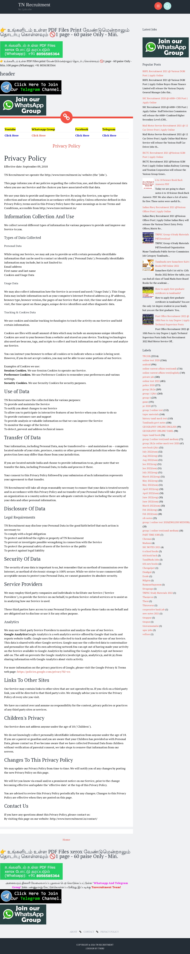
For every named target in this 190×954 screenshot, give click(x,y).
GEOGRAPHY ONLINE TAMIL (158, 430)
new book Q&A (151, 447)
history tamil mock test (155, 418)
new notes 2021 (151, 613)
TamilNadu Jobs (151, 559)
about (74, 931)
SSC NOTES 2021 (151, 547)
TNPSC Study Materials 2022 (158, 592)
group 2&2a (149, 389)
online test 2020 (151, 360)
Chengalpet (149, 567)
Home (66, 839)
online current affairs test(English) (161, 372)
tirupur (146, 621)
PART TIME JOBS (151, 534)
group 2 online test (153, 410)
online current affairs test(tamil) (160, 368)
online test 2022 (151, 381)
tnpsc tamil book (151, 435)
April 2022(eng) (151, 489)
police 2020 (149, 385)
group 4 (147, 397)
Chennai (147, 538)
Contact (89, 931)
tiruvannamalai (151, 625)
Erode (146, 576)
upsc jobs (147, 630)
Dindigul (147, 572)
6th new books (150, 563)
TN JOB (146, 356)
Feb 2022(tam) (150, 513)
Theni (146, 601)
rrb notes (147, 518)
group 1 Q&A (150, 393)
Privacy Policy (66, 145)
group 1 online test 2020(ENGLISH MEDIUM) (166, 522)
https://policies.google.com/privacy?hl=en (43, 671)
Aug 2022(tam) (150, 459)
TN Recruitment (34, 4)
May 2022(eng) (150, 480)
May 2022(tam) (150, 484)
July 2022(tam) (150, 451)
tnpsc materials (151, 414)
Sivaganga (148, 588)
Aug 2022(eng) (150, 455)
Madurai (147, 543)
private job (148, 376)
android (147, 364)
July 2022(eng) (150, 472)
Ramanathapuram (152, 584)
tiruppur (147, 617)
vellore (146, 634)
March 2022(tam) (151, 505)
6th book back (150, 555)
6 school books (150, 551)
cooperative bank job (154, 609)
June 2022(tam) (150, 501)
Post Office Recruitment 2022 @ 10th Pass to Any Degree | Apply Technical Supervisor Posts (172, 320)
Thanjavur (148, 597)
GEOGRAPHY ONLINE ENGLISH (159, 426)
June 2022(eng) (150, 497)
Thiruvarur (148, 605)
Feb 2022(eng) (150, 509)
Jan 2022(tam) (150, 468)
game (145, 401)
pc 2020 (147, 405)
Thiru (101, 947)
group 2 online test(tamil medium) (160, 439)
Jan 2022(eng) (150, 464)
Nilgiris (146, 580)
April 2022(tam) (151, 493)
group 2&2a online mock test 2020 (161, 443)
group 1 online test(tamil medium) (160, 530)
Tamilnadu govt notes (154, 422)
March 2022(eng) (151, 476)
